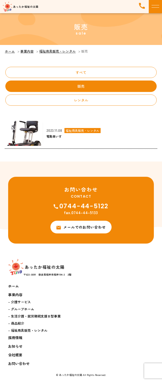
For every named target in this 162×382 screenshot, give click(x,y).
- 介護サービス (19, 301)
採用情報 (15, 337)
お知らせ (15, 346)
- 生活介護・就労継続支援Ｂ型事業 (34, 316)
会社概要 (15, 354)
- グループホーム (21, 309)
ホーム (10, 51)
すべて (81, 72)
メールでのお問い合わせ (81, 227)
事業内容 (27, 51)
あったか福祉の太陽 (70, 375)
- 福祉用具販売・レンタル (27, 330)
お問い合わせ (19, 363)
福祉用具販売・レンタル (57, 51)
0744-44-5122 (81, 206)
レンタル (81, 100)
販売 (81, 86)
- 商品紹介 (16, 323)
